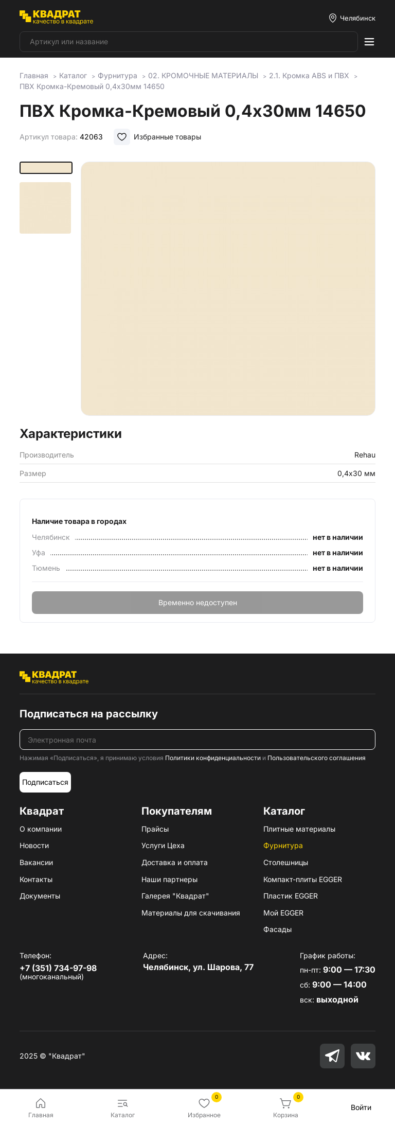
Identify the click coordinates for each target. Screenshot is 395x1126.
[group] (228, 291)
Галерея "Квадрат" (175, 895)
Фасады (277, 929)
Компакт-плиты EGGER (302, 879)
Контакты (36, 879)
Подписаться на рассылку (89, 714)
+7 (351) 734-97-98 (58, 968)
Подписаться (45, 782)
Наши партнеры (169, 879)
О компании (41, 828)
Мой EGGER (283, 912)
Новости (34, 845)
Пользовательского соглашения (316, 758)
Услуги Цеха (163, 845)
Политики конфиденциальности (213, 758)
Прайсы (155, 828)
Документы (40, 895)
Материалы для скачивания (190, 912)
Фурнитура (283, 845)
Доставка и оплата (174, 862)
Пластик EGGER (290, 895)
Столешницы (285, 862)
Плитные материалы (299, 828)
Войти (361, 1107)
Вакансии (36, 862)
